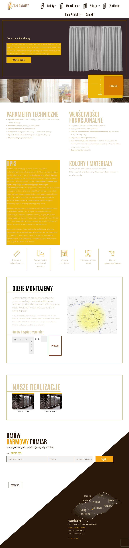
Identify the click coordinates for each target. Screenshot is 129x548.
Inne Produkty (73, 14)
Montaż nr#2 (23, 411)
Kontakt (90, 14)
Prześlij (113, 85)
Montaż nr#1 (50, 411)
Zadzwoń (15, 485)
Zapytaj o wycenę (18, 59)
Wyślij (104, 459)
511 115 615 (16, 453)
